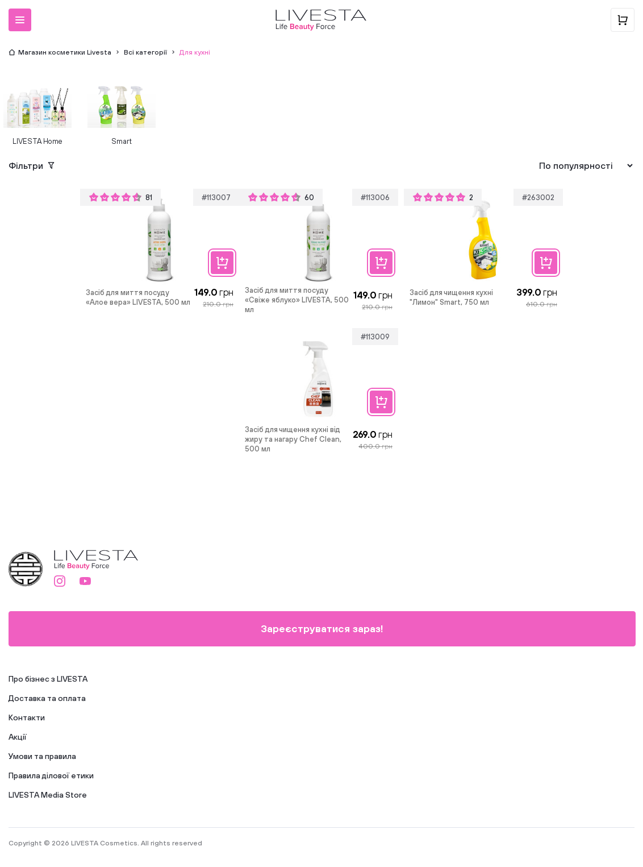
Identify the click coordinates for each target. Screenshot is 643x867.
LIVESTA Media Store (48, 794)
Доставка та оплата (47, 698)
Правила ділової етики (51, 775)
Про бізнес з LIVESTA (48, 678)
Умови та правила (42, 756)
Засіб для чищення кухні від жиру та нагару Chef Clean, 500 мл (293, 439)
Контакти (27, 717)
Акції (18, 736)
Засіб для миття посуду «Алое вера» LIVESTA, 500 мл (138, 297)
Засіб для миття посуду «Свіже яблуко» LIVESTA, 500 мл (297, 300)
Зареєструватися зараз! (322, 628)
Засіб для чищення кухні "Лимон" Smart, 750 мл (451, 297)
